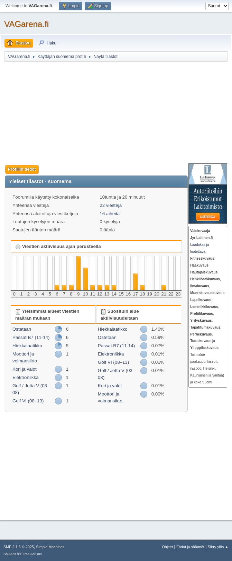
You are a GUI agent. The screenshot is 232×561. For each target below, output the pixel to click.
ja (202, 341)
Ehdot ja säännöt (190, 547)
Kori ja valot (24, 369)
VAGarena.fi (26, 24)
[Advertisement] (118, 112)
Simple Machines (50, 547)
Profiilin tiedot (22, 169)
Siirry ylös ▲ (218, 547)
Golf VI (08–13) (28, 400)
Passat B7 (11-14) (30, 337)
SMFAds (9, 554)
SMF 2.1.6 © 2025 (18, 547)
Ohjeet (167, 547)
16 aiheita (110, 213)
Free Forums (32, 554)
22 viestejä (111, 205)
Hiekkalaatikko (27, 345)
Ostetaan (21, 329)
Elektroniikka (25, 377)
